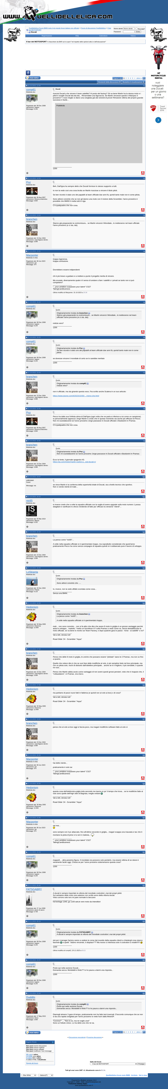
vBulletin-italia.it (94, 1083)
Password (117, 32)
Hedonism (32, 607)
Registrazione (47, 36)
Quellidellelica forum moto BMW (118, 1075)
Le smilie (29, 1056)
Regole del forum (32, 1063)
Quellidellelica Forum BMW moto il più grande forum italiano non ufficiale (54, 28)
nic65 (29, 500)
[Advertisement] (12, 87)
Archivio (134, 1075)
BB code (29, 1054)
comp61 (31, 89)
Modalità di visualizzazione (132, 82)
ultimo (139, 78)
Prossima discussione (94, 1037)
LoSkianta (32, 571)
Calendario (103, 36)
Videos (133, 36)
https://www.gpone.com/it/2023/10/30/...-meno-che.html (76, 396)
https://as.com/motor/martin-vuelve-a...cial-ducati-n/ (74, 462)
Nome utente (118, 28)
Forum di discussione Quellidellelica (93, 28)
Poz (28, 182)
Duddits (30, 997)
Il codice (29, 1058)
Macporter (32, 255)
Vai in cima (143, 1075)
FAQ (77, 36)
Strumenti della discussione (108, 82)
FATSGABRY (34, 889)
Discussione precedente (77, 1037)
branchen (31, 219)
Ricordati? (140, 29)
